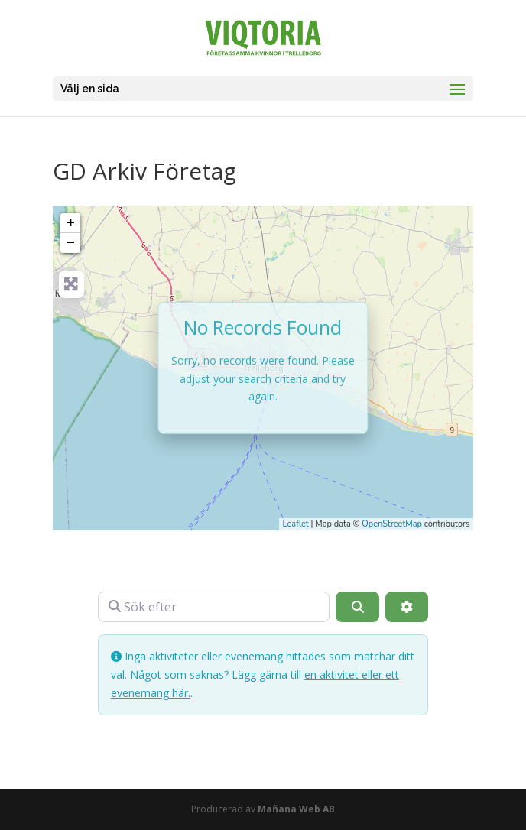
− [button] (71, 243)
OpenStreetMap (392, 524)
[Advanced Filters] (406, 607)
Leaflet (296, 524)
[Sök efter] (214, 607)
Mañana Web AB (296, 808)
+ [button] (71, 223)
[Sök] (357, 607)
